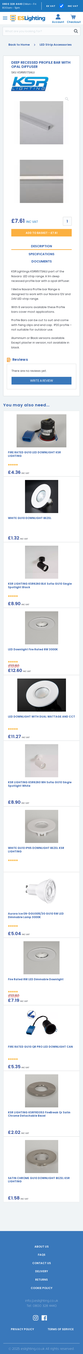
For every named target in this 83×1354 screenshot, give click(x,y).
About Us (42, 1246)
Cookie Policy (41, 1288)
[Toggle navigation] (4, 17)
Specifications (41, 254)
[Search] (37, 31)
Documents (41, 261)
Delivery (41, 1271)
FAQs (41, 1255)
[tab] (41, 246)
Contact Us (41, 1263)
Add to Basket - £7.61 (42, 233)
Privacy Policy (22, 1329)
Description (41, 246)
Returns (41, 1279)
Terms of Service (61, 1329)
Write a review (41, 380)
